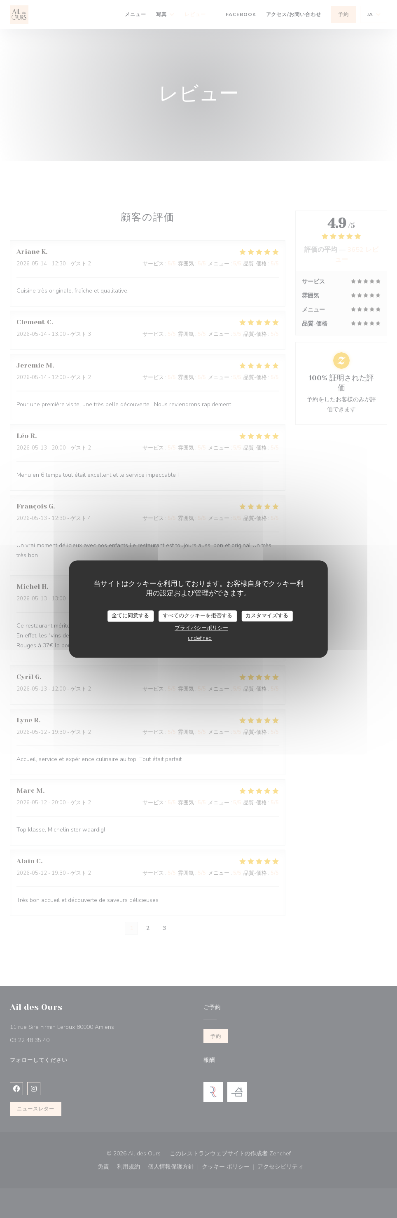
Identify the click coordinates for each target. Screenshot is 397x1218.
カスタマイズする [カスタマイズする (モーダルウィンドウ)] (266, 615)
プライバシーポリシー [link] (201, 628)
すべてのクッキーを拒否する (197, 615)
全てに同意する (130, 615)
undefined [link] (200, 638)
